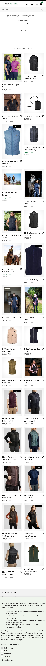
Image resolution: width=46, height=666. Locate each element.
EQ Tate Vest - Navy (9, 318)
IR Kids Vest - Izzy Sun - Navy (32, 350)
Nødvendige (8, 648)
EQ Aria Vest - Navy (31, 280)
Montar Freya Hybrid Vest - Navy (31, 496)
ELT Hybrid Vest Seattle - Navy (10, 236)
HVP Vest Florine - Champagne (9, 350)
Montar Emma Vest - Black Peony (9, 496)
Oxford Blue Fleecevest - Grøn (30, 570)
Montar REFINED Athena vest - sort (8, 573)
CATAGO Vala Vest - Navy (31, 203)
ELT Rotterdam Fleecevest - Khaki (8, 270)
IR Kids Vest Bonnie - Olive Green (9, 381)
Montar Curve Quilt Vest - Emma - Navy (31, 420)
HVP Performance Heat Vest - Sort (10, 117)
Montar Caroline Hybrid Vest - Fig (8, 420)
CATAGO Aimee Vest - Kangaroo (10, 194)
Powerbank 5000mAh (32, 116)
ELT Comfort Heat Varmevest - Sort (30, 77)
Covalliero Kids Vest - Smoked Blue (10, 162)
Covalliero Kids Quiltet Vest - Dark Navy (32, 149)
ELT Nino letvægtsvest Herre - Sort (32, 234)
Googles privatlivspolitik (10, 644)
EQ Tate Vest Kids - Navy (31, 319)
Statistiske (7, 656)
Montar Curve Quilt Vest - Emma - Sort (9, 458)
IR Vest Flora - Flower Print (32, 381)
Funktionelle (8, 654)
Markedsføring (8, 651)
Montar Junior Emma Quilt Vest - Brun (9, 535)
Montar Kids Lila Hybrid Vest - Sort (30, 535)
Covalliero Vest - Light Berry (10, 86)
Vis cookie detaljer (7, 660)
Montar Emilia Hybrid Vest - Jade (31, 458)
